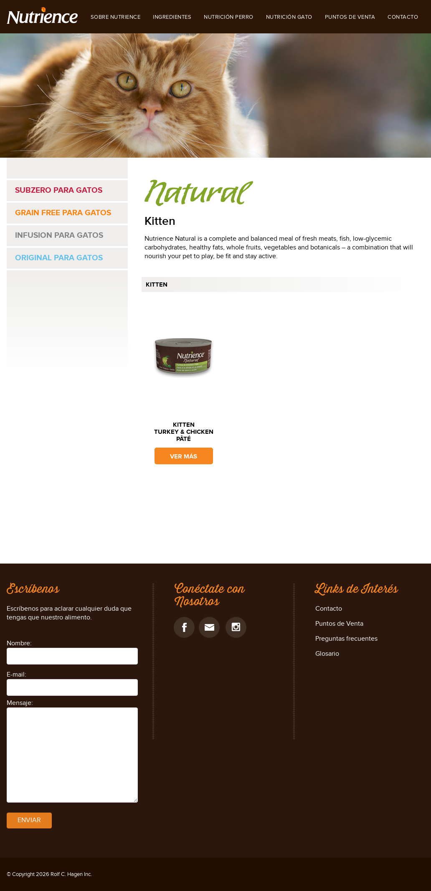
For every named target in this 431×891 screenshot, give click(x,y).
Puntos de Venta (350, 17)
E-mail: (16, 675)
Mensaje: (20, 703)
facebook (184, 627)
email (209, 627)
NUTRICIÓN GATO (289, 17)
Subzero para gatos (58, 190)
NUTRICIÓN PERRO (229, 17)
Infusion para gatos (59, 235)
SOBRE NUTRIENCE (116, 17)
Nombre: (19, 643)
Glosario (327, 654)
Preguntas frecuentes (346, 639)
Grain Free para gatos (63, 213)
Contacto (403, 17)
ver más (183, 457)
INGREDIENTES (172, 17)
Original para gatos (59, 258)
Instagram (236, 627)
